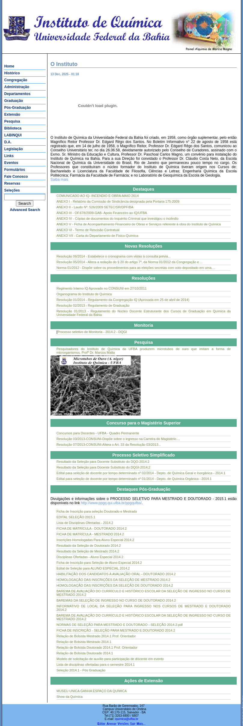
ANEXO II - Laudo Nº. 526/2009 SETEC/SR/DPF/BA (94, 207)
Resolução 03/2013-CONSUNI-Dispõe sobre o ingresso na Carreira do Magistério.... (118, 439)
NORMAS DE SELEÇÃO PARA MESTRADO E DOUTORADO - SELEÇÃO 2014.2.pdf (119, 624)
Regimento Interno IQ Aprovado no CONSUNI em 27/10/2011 (101, 288)
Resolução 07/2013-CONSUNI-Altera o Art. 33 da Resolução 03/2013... (108, 444)
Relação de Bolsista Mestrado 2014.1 (83, 642)
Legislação (13, 149)
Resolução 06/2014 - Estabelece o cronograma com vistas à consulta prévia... (113, 256)
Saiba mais (59, 179)
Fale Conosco (16, 176)
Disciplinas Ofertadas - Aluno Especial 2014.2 (89, 557)
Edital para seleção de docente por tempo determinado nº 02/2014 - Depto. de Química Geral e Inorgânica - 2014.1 (140, 473)
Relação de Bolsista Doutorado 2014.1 (84, 653)
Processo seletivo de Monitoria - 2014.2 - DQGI (92, 332)
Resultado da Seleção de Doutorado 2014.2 (88, 545)
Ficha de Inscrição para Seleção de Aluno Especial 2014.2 (99, 562)
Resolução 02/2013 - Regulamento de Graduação (92, 305)
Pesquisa (12, 121)
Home (9, 66)
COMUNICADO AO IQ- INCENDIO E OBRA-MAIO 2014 (97, 196)
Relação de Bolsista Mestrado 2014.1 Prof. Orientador (96, 636)
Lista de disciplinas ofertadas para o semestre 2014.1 (95, 664)
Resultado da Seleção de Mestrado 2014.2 (87, 551)
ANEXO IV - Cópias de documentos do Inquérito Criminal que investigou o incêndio (117, 218)
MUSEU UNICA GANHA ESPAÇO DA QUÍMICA (91, 691)
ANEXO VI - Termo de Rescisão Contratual (88, 230)
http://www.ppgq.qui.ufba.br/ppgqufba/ (111, 503)
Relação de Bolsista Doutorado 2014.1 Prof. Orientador (97, 647)
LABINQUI (13, 135)
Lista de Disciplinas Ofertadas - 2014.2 (84, 523)
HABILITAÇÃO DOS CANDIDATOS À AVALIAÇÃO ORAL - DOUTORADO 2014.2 (116, 574)
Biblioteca (12, 128)
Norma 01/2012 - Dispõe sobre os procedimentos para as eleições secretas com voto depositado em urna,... (135, 267)
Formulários (14, 170)
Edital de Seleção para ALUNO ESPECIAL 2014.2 (93, 568)
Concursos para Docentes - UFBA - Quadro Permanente (97, 433)
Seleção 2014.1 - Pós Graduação (80, 670)
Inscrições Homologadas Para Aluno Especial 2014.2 (95, 540)
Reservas (12, 183)
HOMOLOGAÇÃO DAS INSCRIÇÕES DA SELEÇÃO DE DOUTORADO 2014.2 (114, 585)
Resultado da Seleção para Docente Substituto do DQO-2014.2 (102, 461)
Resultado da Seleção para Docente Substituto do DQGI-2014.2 (103, 467)
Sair (132, 723)
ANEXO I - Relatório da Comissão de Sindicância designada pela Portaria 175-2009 (117, 201)
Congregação (15, 80)
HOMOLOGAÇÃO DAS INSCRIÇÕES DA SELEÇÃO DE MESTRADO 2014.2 (113, 580)
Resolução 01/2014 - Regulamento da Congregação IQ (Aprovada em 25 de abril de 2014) (122, 300)
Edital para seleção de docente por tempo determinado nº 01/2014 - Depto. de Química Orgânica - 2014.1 (133, 479)
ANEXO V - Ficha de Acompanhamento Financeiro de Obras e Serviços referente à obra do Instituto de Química (138, 224)
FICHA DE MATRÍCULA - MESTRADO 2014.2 (90, 534)
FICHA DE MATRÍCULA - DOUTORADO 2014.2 (91, 528)
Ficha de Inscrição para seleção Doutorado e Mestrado (96, 511)
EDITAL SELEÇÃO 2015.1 (75, 517)
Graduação (13, 101)
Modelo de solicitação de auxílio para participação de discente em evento (110, 659)
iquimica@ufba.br (126, 719)
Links (9, 156)
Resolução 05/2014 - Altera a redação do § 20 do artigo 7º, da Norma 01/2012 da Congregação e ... (129, 262)
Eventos (11, 163)
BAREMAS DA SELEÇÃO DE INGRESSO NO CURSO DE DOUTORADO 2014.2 (116, 600)
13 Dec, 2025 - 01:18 (70, 74)
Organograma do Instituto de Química (84, 294)
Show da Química (69, 696)
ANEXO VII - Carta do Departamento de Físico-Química (97, 235)
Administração (16, 87)
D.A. (7, 142)
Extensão (12, 114)
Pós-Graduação (17, 108)
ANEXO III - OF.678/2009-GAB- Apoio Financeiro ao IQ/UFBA (101, 213)
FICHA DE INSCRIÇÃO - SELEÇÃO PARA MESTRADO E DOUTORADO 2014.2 (115, 630)
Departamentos (17, 94)
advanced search (25, 210)
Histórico (12, 73)
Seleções (12, 190)
